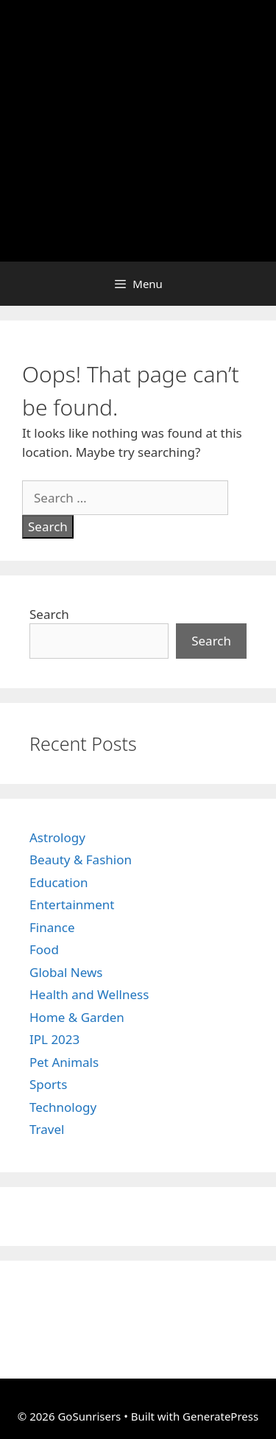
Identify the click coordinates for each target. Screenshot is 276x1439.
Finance (52, 927)
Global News (66, 972)
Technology (62, 1107)
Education (58, 882)
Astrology (57, 837)
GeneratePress (220, 1416)
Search (49, 614)
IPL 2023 (54, 1039)
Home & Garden (76, 1017)
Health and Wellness (89, 994)
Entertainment (71, 904)
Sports (48, 1084)
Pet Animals (64, 1062)
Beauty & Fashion (80, 859)
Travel (46, 1129)
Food (44, 949)
